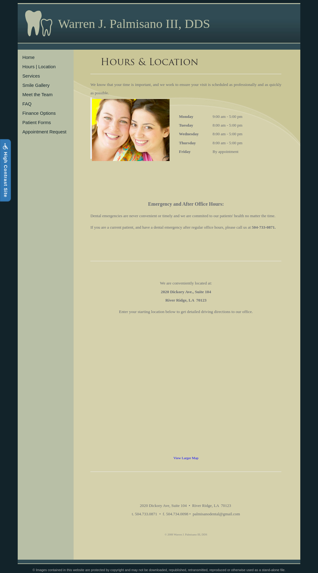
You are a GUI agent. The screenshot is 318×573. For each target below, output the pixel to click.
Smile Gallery (36, 85)
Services (31, 76)
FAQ (27, 103)
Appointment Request (44, 131)
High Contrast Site (5, 170)
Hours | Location (39, 66)
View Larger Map (186, 458)
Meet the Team (37, 94)
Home (28, 57)
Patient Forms (36, 122)
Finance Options (39, 113)
